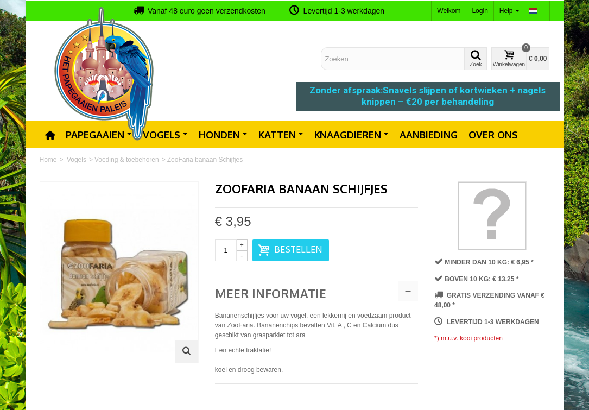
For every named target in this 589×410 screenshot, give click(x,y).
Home (48, 159)
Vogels (165, 135)
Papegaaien (99, 135)
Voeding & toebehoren (126, 159)
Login (479, 11)
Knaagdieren (351, 135)
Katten (280, 135)
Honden (223, 135)
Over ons (493, 135)
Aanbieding (429, 135)
